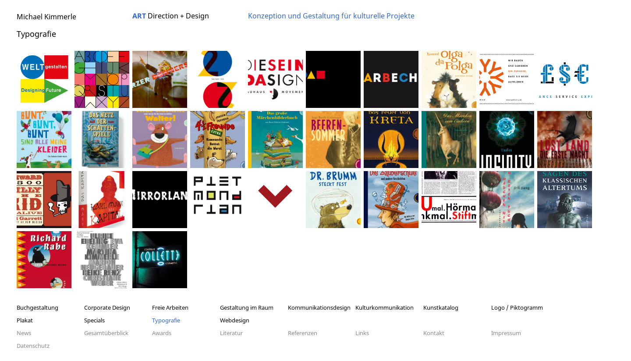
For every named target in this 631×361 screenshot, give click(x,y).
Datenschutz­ (33, 346)
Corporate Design (107, 307)
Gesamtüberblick (106, 333)
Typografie (166, 320)
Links (362, 333)
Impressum (506, 333)
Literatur (231, 333)
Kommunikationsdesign (319, 307)
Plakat (25, 320)
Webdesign (234, 320)
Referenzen (302, 333)
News (24, 333)
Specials (94, 320)
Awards (161, 333)
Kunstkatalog (440, 307)
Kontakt (433, 333)
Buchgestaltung (37, 307)
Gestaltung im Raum (246, 307)
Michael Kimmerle (46, 16)
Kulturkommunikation (384, 307)
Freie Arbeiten (170, 307)
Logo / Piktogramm (517, 307)
